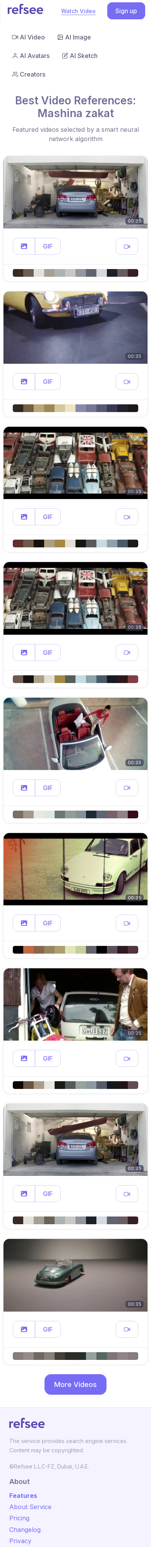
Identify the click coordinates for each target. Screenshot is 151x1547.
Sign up (126, 11)
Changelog (25, 1529)
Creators (28, 74)
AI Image (74, 37)
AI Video (28, 37)
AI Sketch (80, 56)
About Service (30, 1507)
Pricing (19, 1518)
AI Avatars (31, 56)
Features (23, 1495)
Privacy (20, 1541)
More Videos (75, 1384)
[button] (24, 246)
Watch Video (78, 11)
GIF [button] (48, 246)
